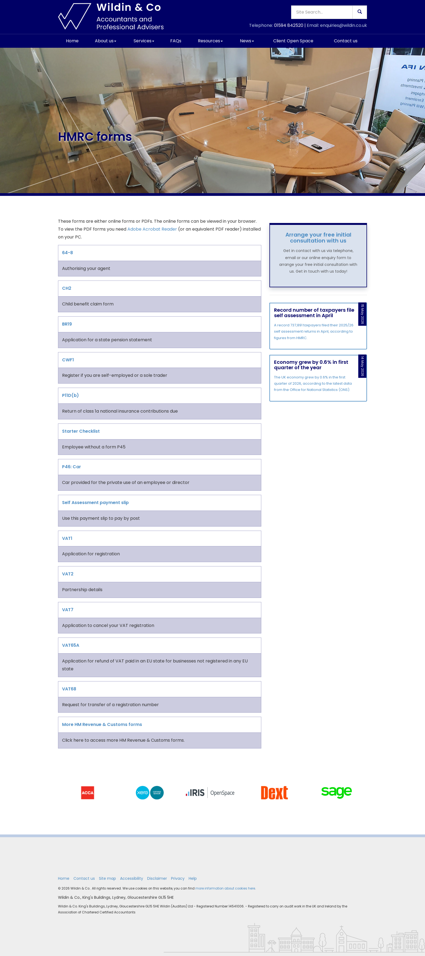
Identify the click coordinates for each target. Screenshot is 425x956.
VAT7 (67, 610)
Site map (107, 878)
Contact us (346, 41)
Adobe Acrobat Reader (152, 229)
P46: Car (71, 467)
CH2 (66, 288)
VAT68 (69, 689)
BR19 (67, 324)
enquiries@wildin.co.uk (343, 25)
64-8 (67, 253)
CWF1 (68, 360)
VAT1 (67, 538)
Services (144, 41)
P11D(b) (70, 395)
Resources (210, 41)
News (247, 41)
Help (193, 878)
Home (72, 41)
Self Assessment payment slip (95, 502)
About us (105, 41)
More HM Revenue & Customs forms (102, 724)
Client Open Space (293, 41)
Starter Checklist (81, 431)
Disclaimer (157, 878)
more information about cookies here (225, 888)
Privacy (178, 878)
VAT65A (70, 645)
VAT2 (67, 574)
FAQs (175, 41)
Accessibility (131, 878)
